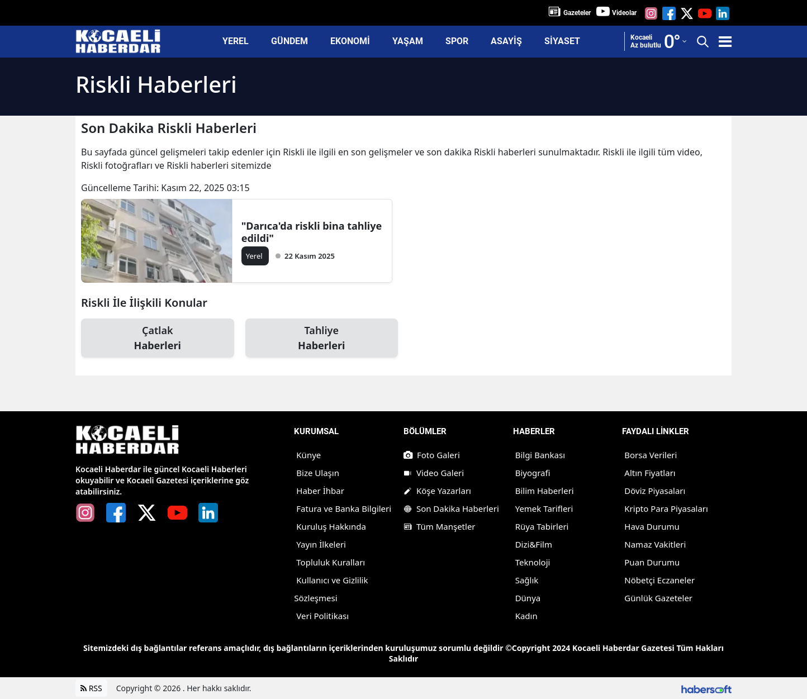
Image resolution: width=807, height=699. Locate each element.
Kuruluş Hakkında (331, 526)
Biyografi (532, 472)
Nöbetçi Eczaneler (659, 580)
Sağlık (527, 580)
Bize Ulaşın (317, 472)
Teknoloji (532, 562)
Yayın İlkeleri (321, 544)
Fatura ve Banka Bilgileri (343, 508)
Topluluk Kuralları (330, 562)
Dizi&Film (533, 544)
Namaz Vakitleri (655, 544)
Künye (308, 454)
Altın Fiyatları (649, 472)
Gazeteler (577, 13)
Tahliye (322, 338)
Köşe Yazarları (437, 490)
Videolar (624, 13)
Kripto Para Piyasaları (666, 508)
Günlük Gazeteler (658, 597)
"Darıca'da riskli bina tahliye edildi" (311, 232)
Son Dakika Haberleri (451, 508)
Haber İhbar (320, 490)
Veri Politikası (322, 615)
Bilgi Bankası (540, 454)
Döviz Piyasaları (654, 490)
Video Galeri (434, 472)
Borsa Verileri (650, 454)
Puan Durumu (652, 562)
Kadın (526, 615)
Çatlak (158, 338)
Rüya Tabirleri (542, 526)
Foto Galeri (432, 454)
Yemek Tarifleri (544, 508)
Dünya (528, 597)
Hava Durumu (651, 526)
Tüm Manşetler (440, 526)
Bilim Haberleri (544, 490)
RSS (91, 688)
